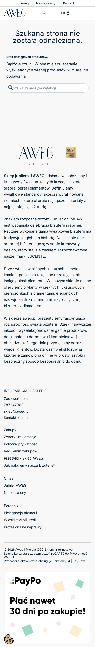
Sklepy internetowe (59, 549)
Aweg (25, 3)
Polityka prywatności (21, 444)
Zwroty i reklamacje (20, 437)
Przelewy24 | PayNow (69, 561)
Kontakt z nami (16, 417)
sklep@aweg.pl (16, 411)
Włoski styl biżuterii (20, 520)
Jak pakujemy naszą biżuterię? (29, 465)
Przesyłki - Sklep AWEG (23, 458)
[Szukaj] (47, 88)
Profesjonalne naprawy (23, 527)
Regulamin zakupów (20, 451)
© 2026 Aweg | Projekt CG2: (38, 549)
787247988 (14, 405)
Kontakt (68, 3)
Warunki (10, 557)
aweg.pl (29, 318)
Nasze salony (45, 3)
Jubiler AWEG (15, 485)
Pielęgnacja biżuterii (20, 513)
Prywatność (78, 553)
